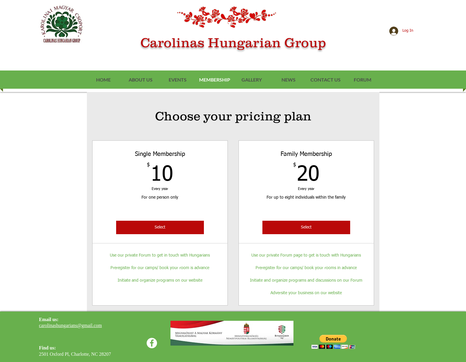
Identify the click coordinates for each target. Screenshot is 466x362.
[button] (333, 342)
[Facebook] (152, 343)
